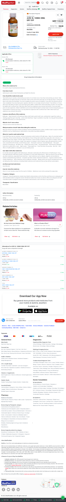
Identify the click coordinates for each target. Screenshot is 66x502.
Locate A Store (18, 325)
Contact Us (23, 327)
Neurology (54, 388)
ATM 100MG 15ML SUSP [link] (8, 277)
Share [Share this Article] (6, 236)
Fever (53, 364)
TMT (34, 353)
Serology (53, 344)
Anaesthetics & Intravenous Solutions (18, 419)
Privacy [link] (35, 500)
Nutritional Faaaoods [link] (22, 358)
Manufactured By (7, 195)
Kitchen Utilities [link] (27, 387)
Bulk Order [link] (6, 500)
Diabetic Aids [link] (25, 382)
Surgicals (27, 434)
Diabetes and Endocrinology (39, 388)
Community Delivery (7, 327)
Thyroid (39, 364)
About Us (4, 325)
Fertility (57, 362)
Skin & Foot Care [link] (5, 367)
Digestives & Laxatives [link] (15, 367)
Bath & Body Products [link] (6, 351)
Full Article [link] (16, 236)
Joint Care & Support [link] (22, 365)
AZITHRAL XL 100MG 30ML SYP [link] (10, 261)
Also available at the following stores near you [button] (15, 47)
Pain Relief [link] (8, 365)
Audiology (47, 394)
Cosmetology (48, 390)
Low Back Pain (49, 401)
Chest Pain (35, 399)
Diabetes (58, 364)
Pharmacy (5, 9)
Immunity (35, 366)
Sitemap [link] (28, 500)
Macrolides (30, 29)
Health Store (34, 7)
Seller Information (32, 34)
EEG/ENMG (38, 353)
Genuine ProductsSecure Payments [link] (52, 55)
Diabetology (49, 386)
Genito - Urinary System (6, 415)
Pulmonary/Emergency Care (7, 436)
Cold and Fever (42, 399)
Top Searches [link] (28, 399)
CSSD (17, 432)
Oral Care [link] (18, 349)
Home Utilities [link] (19, 387)
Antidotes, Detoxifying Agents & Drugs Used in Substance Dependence (14, 424)
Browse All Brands (38, 325)
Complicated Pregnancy (38, 394)
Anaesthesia (4, 432)
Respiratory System (25, 408)
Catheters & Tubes (23, 432)
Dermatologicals (5, 419)
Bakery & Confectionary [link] (11, 389)
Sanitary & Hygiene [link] (11, 349)
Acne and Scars (58, 403)
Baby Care (9, 344)
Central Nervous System (6, 410)
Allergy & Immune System (7, 421)
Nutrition (14, 416)
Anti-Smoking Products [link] (6, 369)
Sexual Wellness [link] (16, 351)
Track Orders (28, 325)
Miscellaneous (4, 427)
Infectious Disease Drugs (18, 413)
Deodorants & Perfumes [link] (26, 351)
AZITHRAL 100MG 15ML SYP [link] (9, 253)
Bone (62, 364)
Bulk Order (16, 327)
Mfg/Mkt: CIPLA (30, 16)
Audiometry (45, 355)
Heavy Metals (36, 372)
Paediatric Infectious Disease (50, 392)
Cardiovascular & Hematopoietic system (10, 408)
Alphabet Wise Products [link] (6, 401)
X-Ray (42, 351)
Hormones (28, 410)
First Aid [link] (3, 365)
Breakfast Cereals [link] (13, 358)
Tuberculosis (36, 368)
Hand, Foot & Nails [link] (26, 353)
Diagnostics (14, 9)
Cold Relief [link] (14, 365)
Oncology (27, 413)
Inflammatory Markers (55, 374)
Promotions (61, 9)
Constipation (36, 401)
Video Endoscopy (37, 357)
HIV (60, 366)
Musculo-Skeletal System (19, 410)
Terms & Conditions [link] (60, 500)
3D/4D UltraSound (48, 351)
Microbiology (59, 344)
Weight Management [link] (6, 360)
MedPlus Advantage (33, 9)
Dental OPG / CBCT (37, 355)
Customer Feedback (49, 325)
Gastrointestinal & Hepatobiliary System (10, 407)
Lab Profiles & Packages (38, 362)
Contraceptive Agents (6, 413)
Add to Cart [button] (55, 34)
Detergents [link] (12, 387)
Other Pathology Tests (45, 368)
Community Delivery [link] (17, 500)
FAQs (9, 325)
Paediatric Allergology (38, 392)
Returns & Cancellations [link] (46, 500)
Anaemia (49, 364)
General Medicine (37, 384)
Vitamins (44, 364)
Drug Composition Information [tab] (33, 77)
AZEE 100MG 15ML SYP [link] (8, 285)
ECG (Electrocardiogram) (55, 355)
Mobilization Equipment (11, 434)
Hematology (42, 346)
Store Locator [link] (21, 399)
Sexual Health (44, 405)
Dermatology (61, 388)
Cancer (40, 366)
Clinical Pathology (37, 344)
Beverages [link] (20, 389)
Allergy (34, 364)
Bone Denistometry (51, 353)
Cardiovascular (11, 432)
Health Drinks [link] (4, 358)
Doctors (22, 9)
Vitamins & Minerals (6, 416)
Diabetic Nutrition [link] (17, 382)
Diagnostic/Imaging (20, 436)
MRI (34, 351)
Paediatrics (53, 384)
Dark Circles (42, 401)
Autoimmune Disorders (38, 374)
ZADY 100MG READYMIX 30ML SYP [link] (11, 269)
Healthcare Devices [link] (25, 367)
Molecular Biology (51, 346)
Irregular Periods (58, 401)
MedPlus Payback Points (48, 9)
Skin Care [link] (3, 349)
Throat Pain (35, 403)
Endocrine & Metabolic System (20, 415)
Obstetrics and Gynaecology (39, 386)
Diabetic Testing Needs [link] (6, 382)
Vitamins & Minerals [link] (16, 374)
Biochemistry (36, 346)
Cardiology (49, 388)
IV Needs (3, 434)
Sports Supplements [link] (5, 374)
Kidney (61, 362)
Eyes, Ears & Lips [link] (5, 353)
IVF (59, 392)
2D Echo (44, 353)
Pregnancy (56, 366)
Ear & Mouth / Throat (24, 416)
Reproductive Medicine (57, 390)
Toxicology (35, 370)
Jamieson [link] (3, 377)
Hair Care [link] (24, 349)
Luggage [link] (3, 389)
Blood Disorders (53, 372)
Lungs (53, 362)
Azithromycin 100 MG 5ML (33, 25)
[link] (8, 2)
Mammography (57, 351)
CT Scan (38, 351)
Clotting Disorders (43, 370)
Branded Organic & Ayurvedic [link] (8, 391)
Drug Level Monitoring (53, 370)
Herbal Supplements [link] (26, 374)
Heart (46, 362)
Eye (17, 416)
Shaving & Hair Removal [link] (15, 353)
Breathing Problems (49, 403)
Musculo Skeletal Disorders (57, 368)
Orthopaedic (21, 434)
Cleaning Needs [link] (5, 387)
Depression (49, 399)
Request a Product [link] (13, 399)
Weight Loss (56, 399)
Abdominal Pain (36, 405)
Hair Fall (41, 403)
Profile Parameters (46, 344)
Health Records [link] (4, 399)
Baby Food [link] (3, 344)
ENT (34, 390)
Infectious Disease (44, 372)
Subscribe (60, 320)
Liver (50, 362)
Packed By (37, 195)
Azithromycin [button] (6, 82)
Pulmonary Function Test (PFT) (49, 357)
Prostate (51, 366)
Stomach (47, 374)
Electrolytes (35, 376)
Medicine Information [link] (6, 397)
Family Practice (46, 384)
